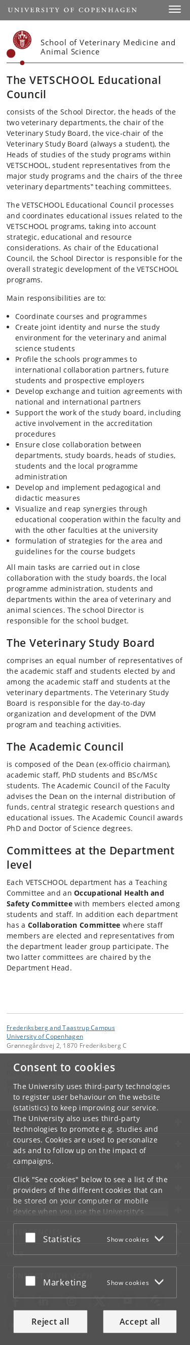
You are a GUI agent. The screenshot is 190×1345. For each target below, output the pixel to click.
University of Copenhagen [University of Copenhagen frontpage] (45, 1036)
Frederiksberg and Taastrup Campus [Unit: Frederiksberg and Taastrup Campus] (61, 1027)
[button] (175, 9)
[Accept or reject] (33, 1237)
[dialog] (95, 1199)
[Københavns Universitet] (19, 48)
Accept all (140, 1321)
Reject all (50, 1321)
